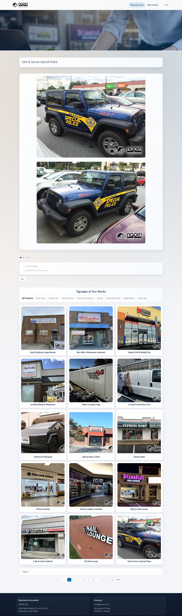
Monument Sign (113, 298)
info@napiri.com (101, 604)
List (22, 279)
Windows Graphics (85, 298)
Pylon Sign (142, 298)
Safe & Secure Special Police (40, 61)
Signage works (136, 5)
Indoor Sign (54, 298)
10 (112, 580)
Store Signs (41, 298)
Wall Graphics (68, 298)
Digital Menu (129, 298)
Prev (63, 579)
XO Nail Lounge (30, 266)
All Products (27, 298)
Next (118, 579)
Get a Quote (152, 5)
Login (166, 5)
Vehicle (100, 298)
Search (25, 572)
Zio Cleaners (35, 270)
